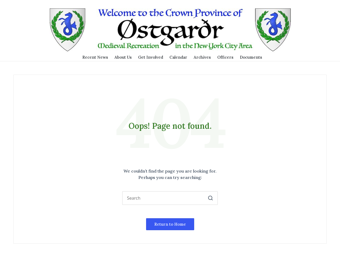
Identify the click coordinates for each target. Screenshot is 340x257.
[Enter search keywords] (170, 198)
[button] (210, 198)
